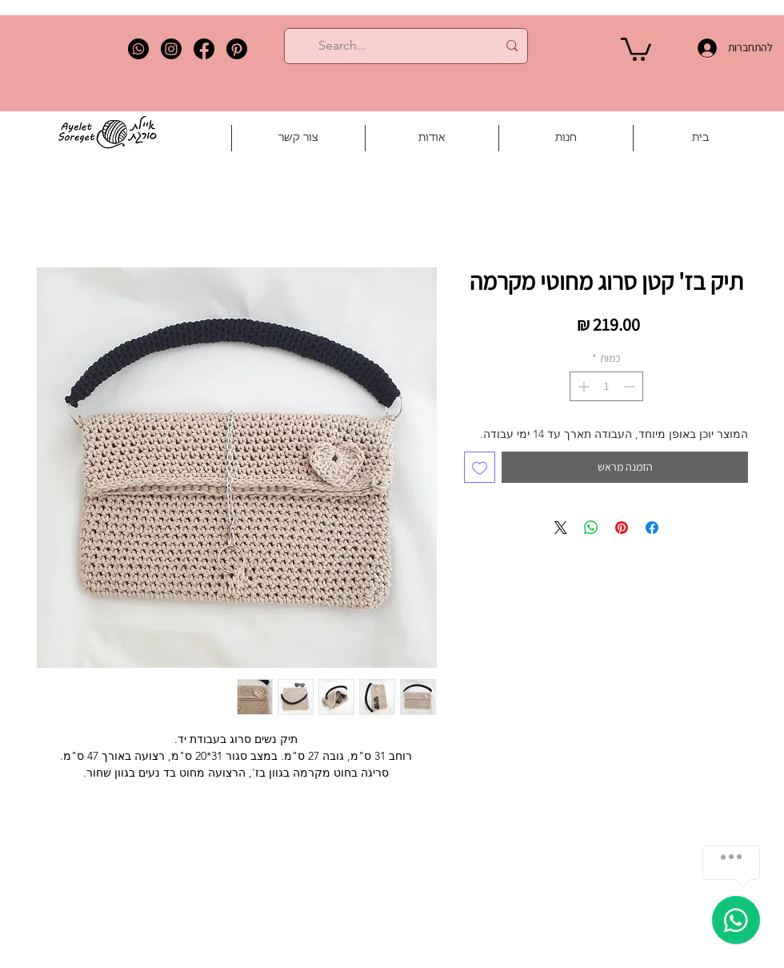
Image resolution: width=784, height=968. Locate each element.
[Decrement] (631, 386)
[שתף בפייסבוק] (652, 527)
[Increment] (582, 386)
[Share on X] (560, 527)
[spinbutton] (606, 386)
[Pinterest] (236, 48)
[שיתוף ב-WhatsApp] (591, 527)
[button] (636, 48)
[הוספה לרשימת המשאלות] (479, 467)
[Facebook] (204, 48)
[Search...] (407, 46)
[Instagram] (171, 48)
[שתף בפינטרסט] (621, 527)
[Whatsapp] (138, 48)
